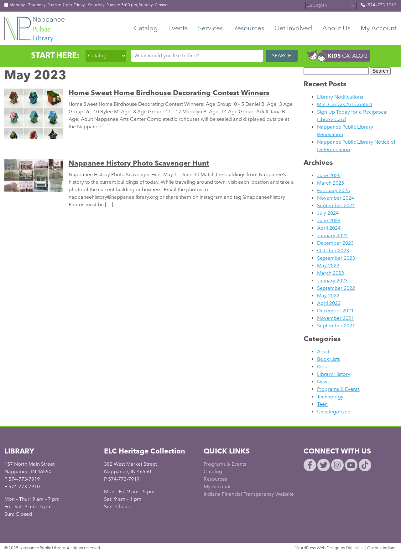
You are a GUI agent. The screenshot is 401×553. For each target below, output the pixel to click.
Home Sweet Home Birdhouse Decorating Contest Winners (169, 92)
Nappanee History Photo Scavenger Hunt (139, 163)
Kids (322, 367)
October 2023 (333, 250)
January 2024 (332, 235)
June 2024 (329, 220)
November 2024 (335, 198)
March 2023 (330, 273)
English (317, 5)
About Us (336, 28)
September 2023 (336, 258)
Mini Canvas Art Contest (344, 104)
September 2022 (336, 288)
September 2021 (336, 326)
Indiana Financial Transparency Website (249, 494)
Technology (330, 397)
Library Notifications (340, 97)
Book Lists (328, 359)
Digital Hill (355, 547)
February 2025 (333, 190)
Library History (333, 374)
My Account (379, 28)
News (323, 382)
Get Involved (293, 28)
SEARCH (281, 56)
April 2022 (329, 303)
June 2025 (329, 175)
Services (210, 28)
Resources (248, 28)
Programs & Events (338, 389)
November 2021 (335, 318)
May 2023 (328, 266)
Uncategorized (334, 412)
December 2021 (335, 311)
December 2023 (335, 243)
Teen (322, 404)
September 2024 (336, 205)
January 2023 (332, 281)
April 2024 (329, 228)
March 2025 (330, 183)
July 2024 (328, 213)
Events (178, 28)
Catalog (146, 28)
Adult (323, 352)
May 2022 (328, 296)
